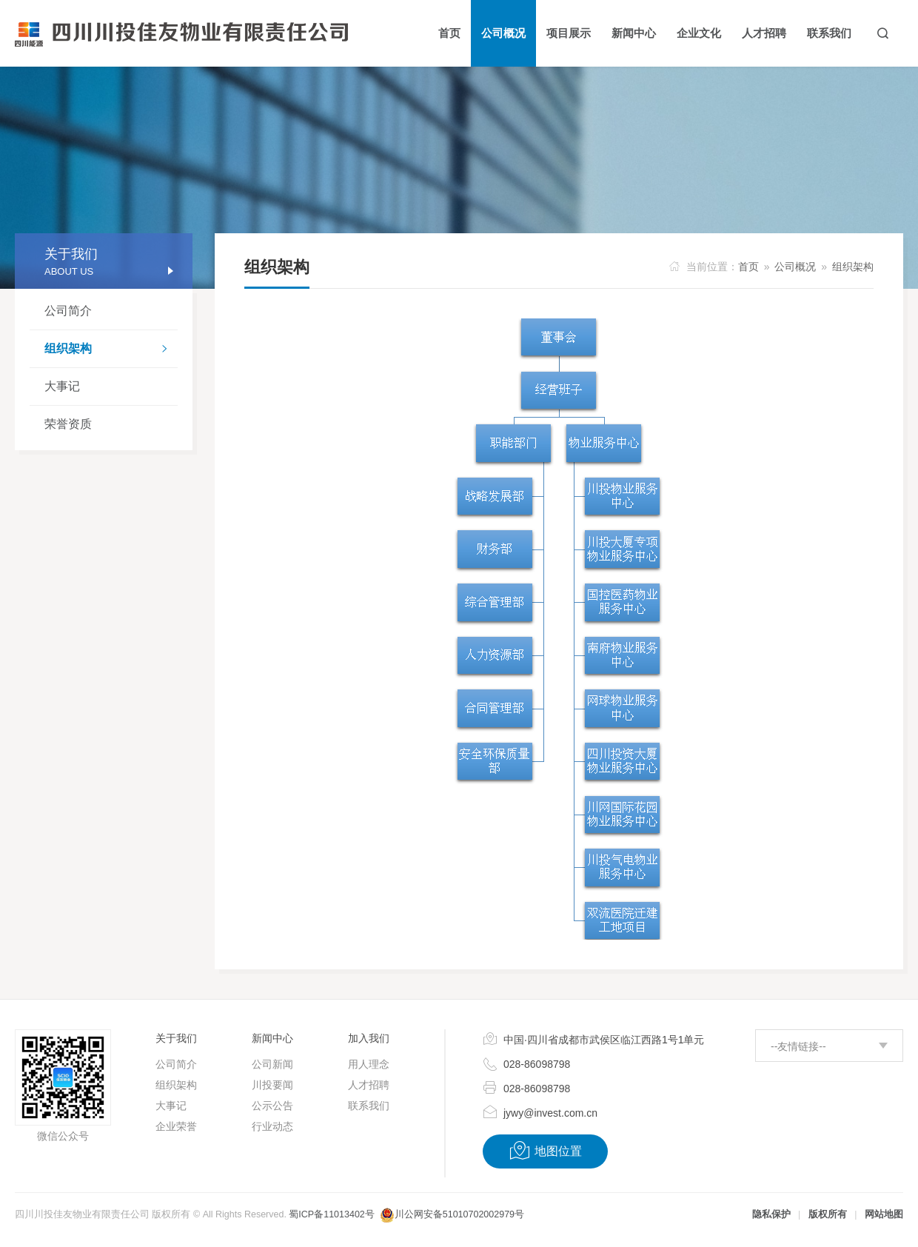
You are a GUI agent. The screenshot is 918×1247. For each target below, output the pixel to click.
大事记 (62, 386)
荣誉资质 (68, 424)
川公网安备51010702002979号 (459, 1214)
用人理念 (368, 1064)
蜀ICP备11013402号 (331, 1214)
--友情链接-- (798, 1046)
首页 (748, 267)
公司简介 (68, 310)
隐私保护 (771, 1214)
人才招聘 (368, 1085)
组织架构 (111, 350)
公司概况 (795, 267)
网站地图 (884, 1214)
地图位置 (545, 1151)
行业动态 (272, 1126)
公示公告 (272, 1105)
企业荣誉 (176, 1126)
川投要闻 (272, 1085)
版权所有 (827, 1214)
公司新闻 (272, 1064)
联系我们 (368, 1105)
